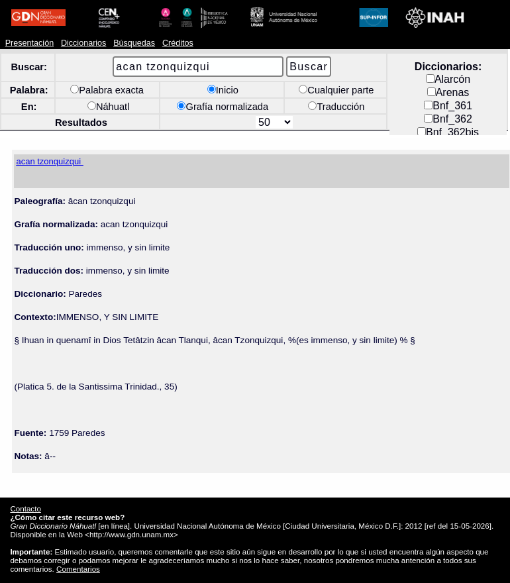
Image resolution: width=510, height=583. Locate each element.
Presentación (29, 43)
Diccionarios (84, 43)
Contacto (25, 508)
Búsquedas (134, 43)
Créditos (177, 43)
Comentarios (78, 568)
